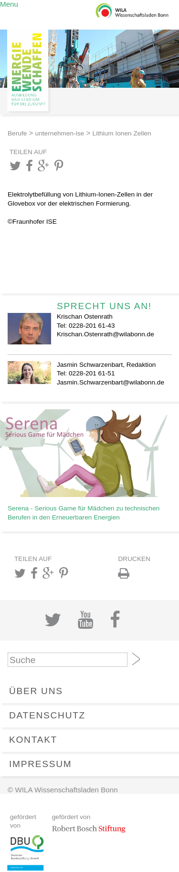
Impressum (40, 764)
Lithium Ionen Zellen (122, 133)
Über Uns (36, 691)
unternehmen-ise (59, 133)
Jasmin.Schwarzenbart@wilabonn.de (110, 382)
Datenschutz (47, 715)
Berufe (17, 133)
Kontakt (33, 740)
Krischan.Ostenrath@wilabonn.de (105, 334)
